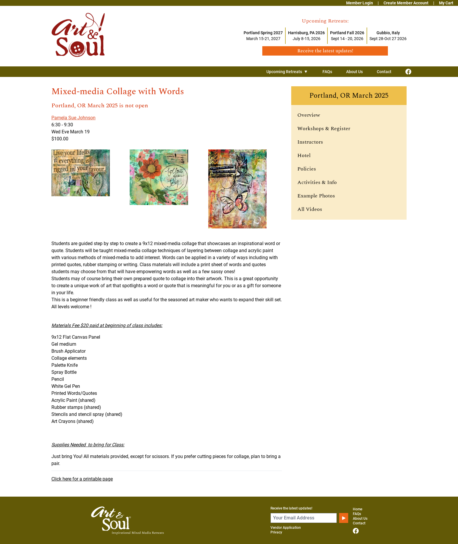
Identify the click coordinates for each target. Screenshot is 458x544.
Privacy (276, 532)
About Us (354, 71)
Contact (384, 71)
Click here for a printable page (82, 479)
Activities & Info (317, 182)
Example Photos (316, 196)
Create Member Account (406, 3)
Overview (308, 115)
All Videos (309, 209)
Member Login (359, 3)
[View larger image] (88, 188)
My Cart (446, 3)
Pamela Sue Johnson (73, 117)
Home (357, 509)
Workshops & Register (323, 128)
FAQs (327, 71)
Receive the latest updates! (291, 508)
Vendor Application (285, 528)
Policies (306, 169)
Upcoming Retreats (287, 71)
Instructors (310, 142)
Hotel (303, 155)
